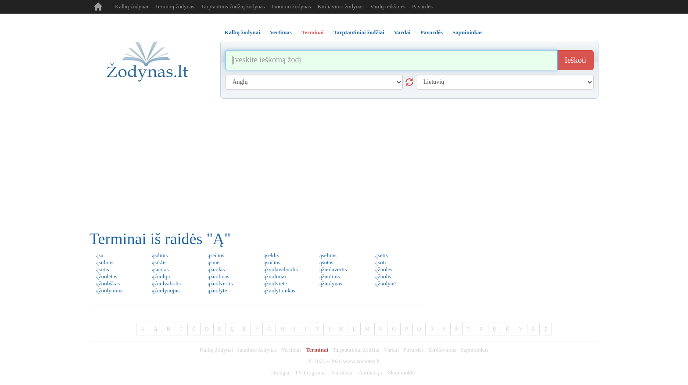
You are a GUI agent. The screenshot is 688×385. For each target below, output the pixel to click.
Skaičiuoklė (401, 372)
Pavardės (422, 6)
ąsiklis (159, 262)
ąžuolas (216, 269)
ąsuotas (160, 269)
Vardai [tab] (402, 32)
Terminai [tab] (312, 32)
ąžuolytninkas (279, 290)
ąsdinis (160, 255)
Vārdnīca (342, 372)
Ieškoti (575, 60)
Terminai (317, 349)
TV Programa (310, 372)
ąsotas (326, 262)
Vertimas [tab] (281, 32)
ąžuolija (161, 276)
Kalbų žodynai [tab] (242, 32)
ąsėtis (381, 255)
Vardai (391, 349)
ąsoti (380, 262)
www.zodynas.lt (361, 361)
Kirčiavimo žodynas (340, 6)
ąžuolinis (329, 276)
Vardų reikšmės (388, 6)
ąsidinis (105, 262)
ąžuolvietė (275, 283)
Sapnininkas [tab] (467, 32)
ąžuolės (383, 269)
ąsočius (272, 262)
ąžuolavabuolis (281, 269)
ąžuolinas (218, 276)
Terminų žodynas (174, 6)
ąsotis (102, 269)
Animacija (370, 372)
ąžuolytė (217, 290)
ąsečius (216, 255)
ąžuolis (383, 276)
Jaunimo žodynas (291, 6)
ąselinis (328, 255)
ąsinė (213, 262)
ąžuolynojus (165, 290)
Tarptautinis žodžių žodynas (233, 6)
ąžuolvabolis (166, 283)
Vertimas (291, 349)
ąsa (100, 255)
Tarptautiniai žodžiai (356, 349)
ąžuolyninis (109, 290)
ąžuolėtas (106, 276)
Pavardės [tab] (431, 32)
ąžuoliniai (275, 276)
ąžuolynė (385, 283)
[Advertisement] (344, 164)
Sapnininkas (474, 349)
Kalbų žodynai (131, 6)
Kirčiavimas (442, 349)
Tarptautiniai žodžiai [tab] (358, 32)
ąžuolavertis (333, 269)
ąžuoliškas (108, 283)
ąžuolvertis (220, 283)
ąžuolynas (330, 283)
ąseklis (271, 255)
